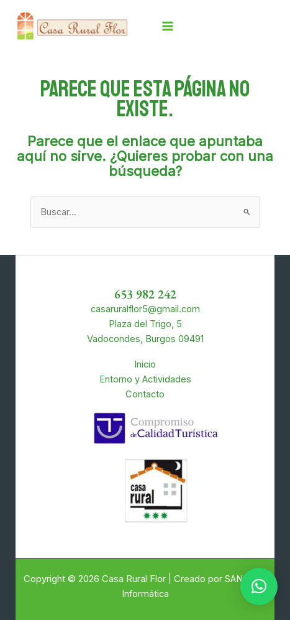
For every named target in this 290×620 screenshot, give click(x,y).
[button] (259, 586)
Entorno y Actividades (145, 379)
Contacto (145, 394)
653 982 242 (145, 294)
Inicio (145, 364)
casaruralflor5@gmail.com (145, 309)
